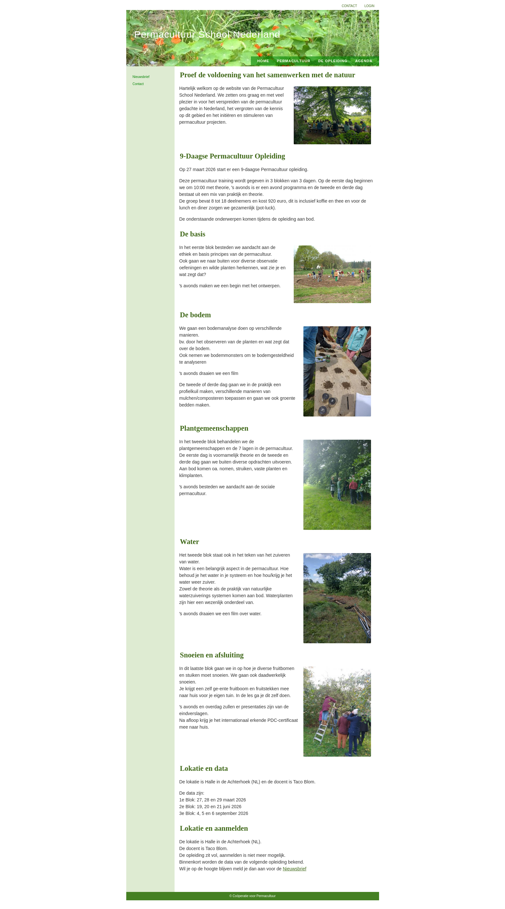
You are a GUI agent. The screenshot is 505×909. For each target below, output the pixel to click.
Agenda (364, 61)
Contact (349, 6)
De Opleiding (333, 61)
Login (369, 6)
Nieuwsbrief (141, 77)
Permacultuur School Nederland (207, 34)
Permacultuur (293, 61)
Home (263, 61)
